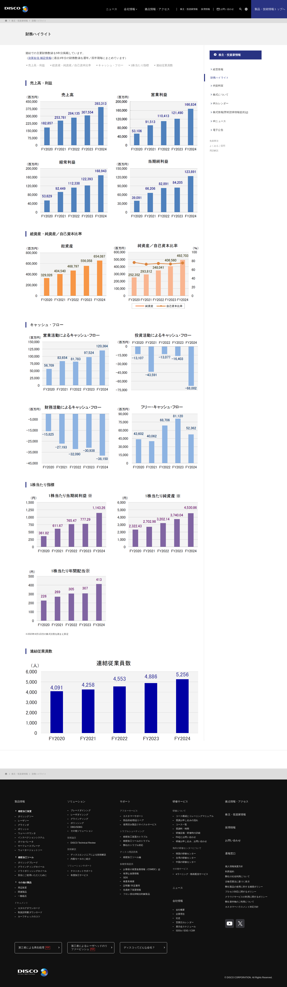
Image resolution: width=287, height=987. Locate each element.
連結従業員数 (164, 65)
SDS (125, 877)
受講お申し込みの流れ (187, 820)
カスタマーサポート (133, 816)
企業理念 (180, 914)
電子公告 (218, 129)
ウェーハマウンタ (27, 833)
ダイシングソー (25, 816)
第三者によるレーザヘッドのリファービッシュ (89, 947)
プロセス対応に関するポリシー (240, 891)
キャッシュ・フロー (110, 65)
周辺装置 (22, 887)
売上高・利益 (36, 65)
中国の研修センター (186, 862)
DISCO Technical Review (83, 843)
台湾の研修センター (186, 858)
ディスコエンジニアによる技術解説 (88, 854)
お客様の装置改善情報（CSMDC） (140, 869)
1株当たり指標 (140, 65)
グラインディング (79, 819)
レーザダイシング (79, 814)
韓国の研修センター (186, 853)
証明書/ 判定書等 (131, 885)
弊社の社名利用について (237, 876)
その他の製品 (24, 882)
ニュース (111, 9)
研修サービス (180, 801)
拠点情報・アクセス (157, 9)
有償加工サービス (79, 875)
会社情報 (129, 9)
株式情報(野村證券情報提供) (229, 112)
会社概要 (180, 910)
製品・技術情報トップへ (270, 9)
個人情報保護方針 (234, 866)
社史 (178, 918)
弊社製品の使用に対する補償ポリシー (244, 886)
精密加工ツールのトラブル (136, 841)
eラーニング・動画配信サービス (192, 874)
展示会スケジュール (186, 926)
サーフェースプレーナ (29, 846)
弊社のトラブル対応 (133, 845)
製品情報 (20, 801)
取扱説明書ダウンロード (30, 912)
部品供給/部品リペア (133, 820)
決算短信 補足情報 (39, 57)
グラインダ (23, 825)
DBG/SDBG (76, 827)
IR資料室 (218, 85)
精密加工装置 (24, 811)
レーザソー (23, 820)
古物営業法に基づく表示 (237, 881)
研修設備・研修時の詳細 (188, 833)
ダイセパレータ (25, 841)
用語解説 (214, 150)
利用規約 (229, 871)
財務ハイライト (39, 21)
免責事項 (214, 141)
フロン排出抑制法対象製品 (136, 894)
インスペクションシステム (31, 837)
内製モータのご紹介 (81, 859)
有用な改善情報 (131, 873)
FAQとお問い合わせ (186, 837)
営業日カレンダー (185, 922)
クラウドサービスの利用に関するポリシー (246, 897)
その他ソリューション (82, 831)
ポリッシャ (23, 829)
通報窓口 (230, 853)
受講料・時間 (182, 828)
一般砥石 (22, 896)
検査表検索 (128, 881)
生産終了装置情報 (132, 890)
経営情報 (218, 69)
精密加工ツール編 (132, 857)
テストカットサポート (82, 871)
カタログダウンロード (29, 908)
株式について (220, 94)
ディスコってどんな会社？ (139, 947)
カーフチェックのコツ (29, 916)
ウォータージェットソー (30, 850)
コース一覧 (181, 824)
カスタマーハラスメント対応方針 (241, 907)
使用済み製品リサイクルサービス (139, 824)
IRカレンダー (220, 103)
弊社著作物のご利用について (239, 901)
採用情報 (205, 9)
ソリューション (76, 801)
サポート (125, 801)
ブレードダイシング (81, 810)
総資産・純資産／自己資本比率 (71, 65)
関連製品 (22, 892)
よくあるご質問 (217, 146)
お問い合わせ (225, 9)
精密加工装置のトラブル (135, 836)
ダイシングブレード (28, 862)
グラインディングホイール (31, 867)
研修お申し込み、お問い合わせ (191, 841)
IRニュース (219, 121)
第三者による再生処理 (31, 947)
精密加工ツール (26, 857)
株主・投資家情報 (189, 9)
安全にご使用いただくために (32, 875)
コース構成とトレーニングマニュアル (195, 816)
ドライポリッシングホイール (32, 871)
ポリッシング (77, 823)
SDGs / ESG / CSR (185, 930)
